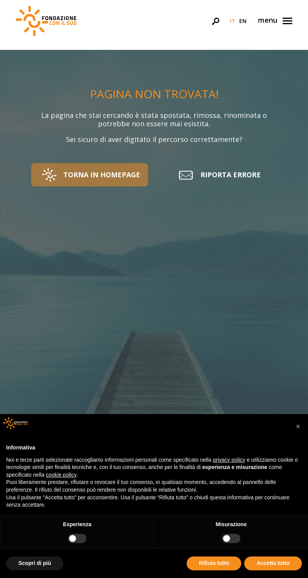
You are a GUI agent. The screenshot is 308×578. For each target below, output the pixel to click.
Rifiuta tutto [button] (214, 563)
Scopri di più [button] (34, 563)
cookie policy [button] (61, 475)
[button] (89, 175)
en (243, 21)
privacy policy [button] (229, 460)
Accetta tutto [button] (273, 563)
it (232, 21)
